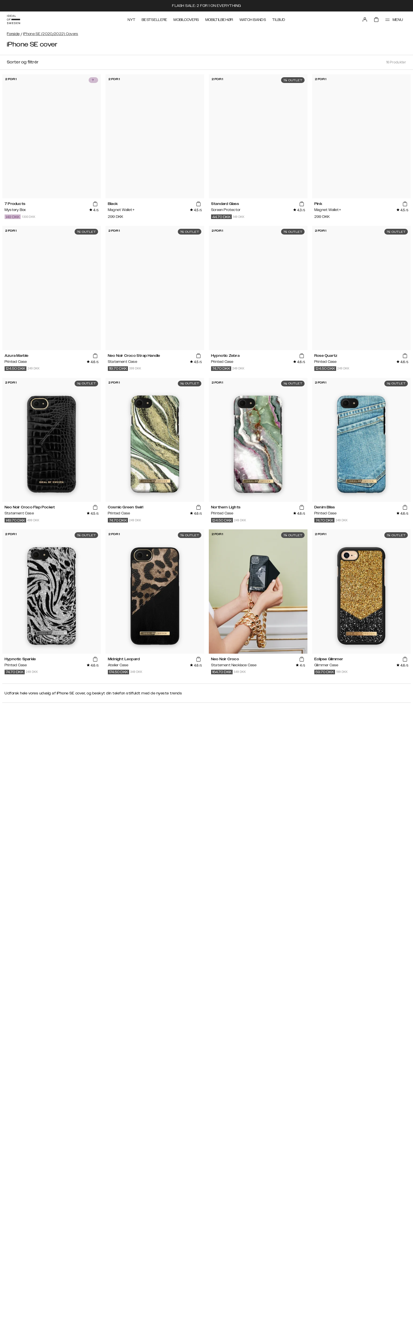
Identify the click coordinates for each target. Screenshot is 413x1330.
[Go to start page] (13, 19)
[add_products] (95, 204)
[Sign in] (365, 19)
